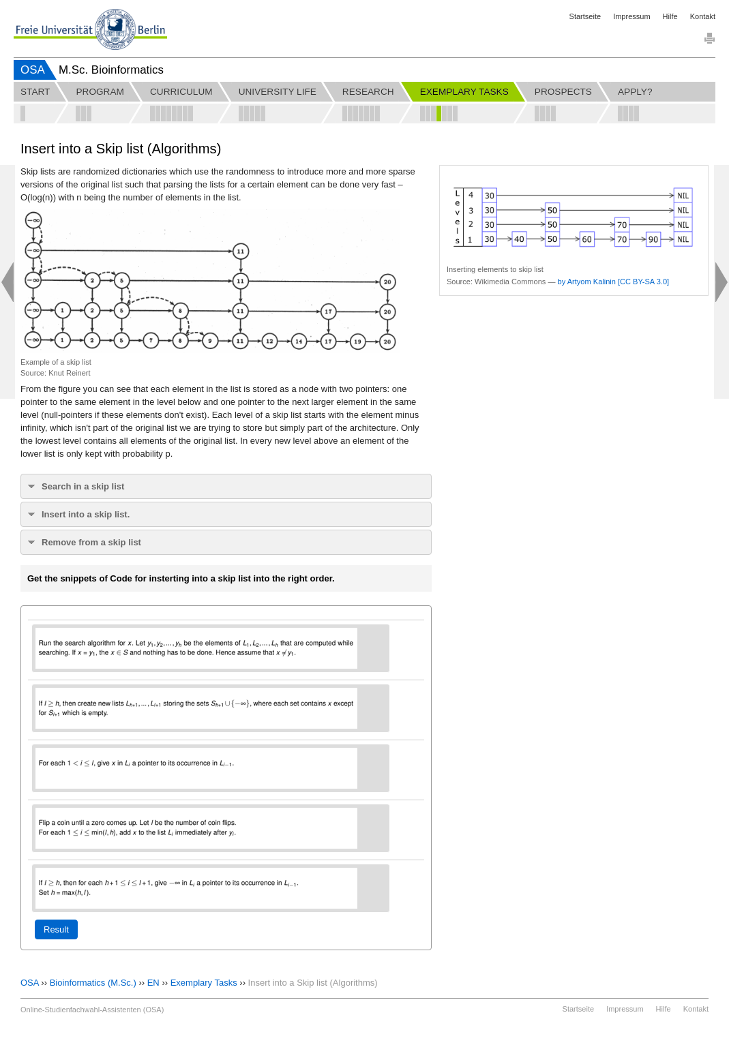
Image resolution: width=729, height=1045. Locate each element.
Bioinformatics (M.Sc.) (93, 983)
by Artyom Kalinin (587, 281)
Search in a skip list (83, 486)
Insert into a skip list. (86, 514)
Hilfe (670, 16)
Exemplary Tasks (203, 983)
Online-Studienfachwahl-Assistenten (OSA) (92, 1009)
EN (153, 983)
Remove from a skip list (91, 542)
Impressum (631, 16)
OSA (32, 69)
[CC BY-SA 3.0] (643, 281)
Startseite (585, 16)
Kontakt (702, 16)
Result (56, 929)
